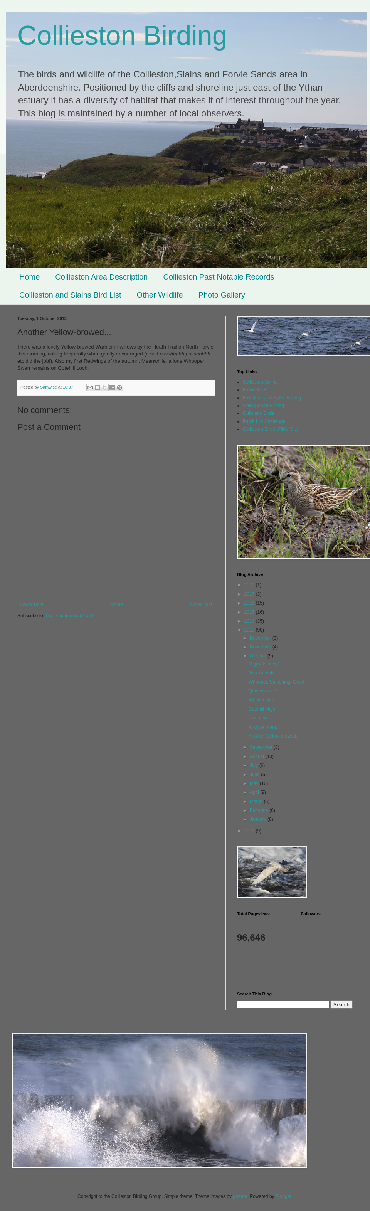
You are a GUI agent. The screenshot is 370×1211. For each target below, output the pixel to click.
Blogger (283, 1196)
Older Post (201, 604)
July (254, 765)
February (259, 810)
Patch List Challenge (264, 421)
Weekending (261, 699)
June (255, 774)
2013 (250, 630)
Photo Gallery (221, 295)
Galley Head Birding (263, 405)
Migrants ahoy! (264, 664)
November (261, 647)
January (258, 819)
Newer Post (31, 604)
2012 (250, 831)
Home (29, 277)
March (257, 801)
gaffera (240, 1196)
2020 (250, 585)
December (261, 638)
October (258, 656)
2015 (250, 612)
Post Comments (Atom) (69, 615)
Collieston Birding (122, 35)
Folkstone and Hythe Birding (272, 398)
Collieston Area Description (101, 277)
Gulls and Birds (258, 413)
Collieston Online (260, 382)
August (258, 756)
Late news (259, 718)
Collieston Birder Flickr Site (270, 429)
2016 (250, 603)
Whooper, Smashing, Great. (277, 682)
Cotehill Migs (262, 709)
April (255, 792)
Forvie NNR (255, 389)
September (262, 747)
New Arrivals (261, 672)
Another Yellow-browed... (274, 736)
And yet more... (264, 727)
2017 (250, 594)
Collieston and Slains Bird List (70, 295)
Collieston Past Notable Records (218, 277)
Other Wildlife (160, 295)
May (255, 783)
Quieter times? (264, 691)
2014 (250, 621)
